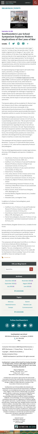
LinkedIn (19, 325)
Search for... (9, 269)
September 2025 (10, 283)
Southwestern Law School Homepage (25, 426)
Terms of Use (28, 349)
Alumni (27, 302)
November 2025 (26, 281)
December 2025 (9, 281)
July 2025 (10, 286)
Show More (20, 291)
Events (17, 8)
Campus (10, 307)
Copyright (5, 352)
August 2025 (26, 283)
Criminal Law (7, 257)
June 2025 (27, 286)
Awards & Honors (11, 304)
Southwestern (10, 2)
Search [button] (35, 2)
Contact (28, 3)
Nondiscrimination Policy (9, 354)
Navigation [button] (2, 2)
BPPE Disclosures (7, 349)
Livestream (25, 325)
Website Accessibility (16, 352)
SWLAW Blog (7, 8)
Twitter (13, 325)
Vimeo (31, 325)
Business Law (27, 304)
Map (19, 340)
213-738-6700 (20, 338)
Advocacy (10, 302)
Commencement (27, 307)
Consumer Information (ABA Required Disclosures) (17, 347)
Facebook (7, 325)
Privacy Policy (18, 349)
